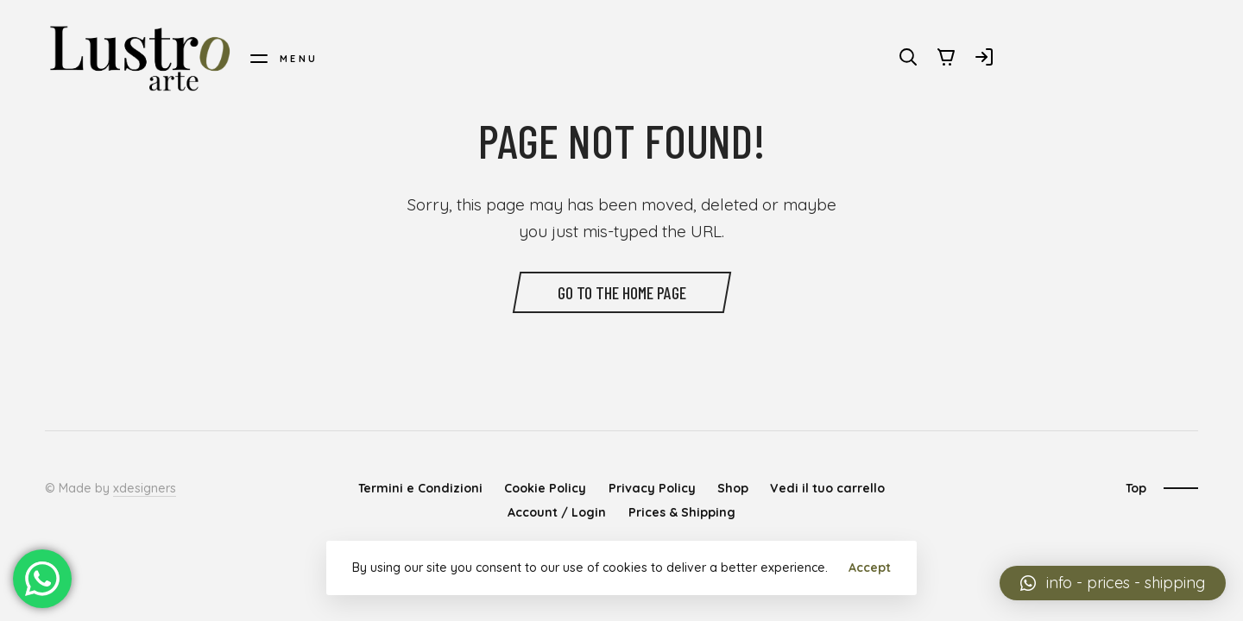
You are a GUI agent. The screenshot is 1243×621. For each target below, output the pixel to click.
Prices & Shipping (681, 512)
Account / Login (557, 512)
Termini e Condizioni (420, 488)
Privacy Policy (652, 488)
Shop (732, 488)
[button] (1113, 583)
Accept (870, 567)
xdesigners (144, 488)
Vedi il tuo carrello (827, 488)
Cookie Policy (545, 488)
